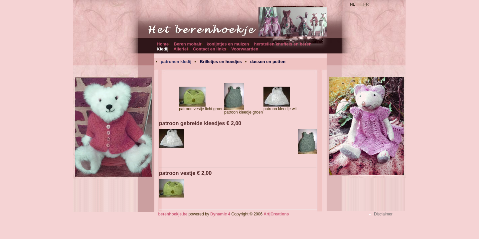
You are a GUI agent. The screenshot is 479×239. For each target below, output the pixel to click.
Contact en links (209, 48)
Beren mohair (188, 43)
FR (366, 4)
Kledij (162, 48)
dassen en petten (267, 61)
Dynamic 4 (220, 214)
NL (352, 4)
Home (163, 43)
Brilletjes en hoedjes (220, 61)
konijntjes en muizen (228, 43)
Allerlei (180, 48)
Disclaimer (383, 214)
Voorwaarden (244, 48)
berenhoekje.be (172, 214)
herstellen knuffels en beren (283, 43)
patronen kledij (176, 61)
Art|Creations (276, 214)
